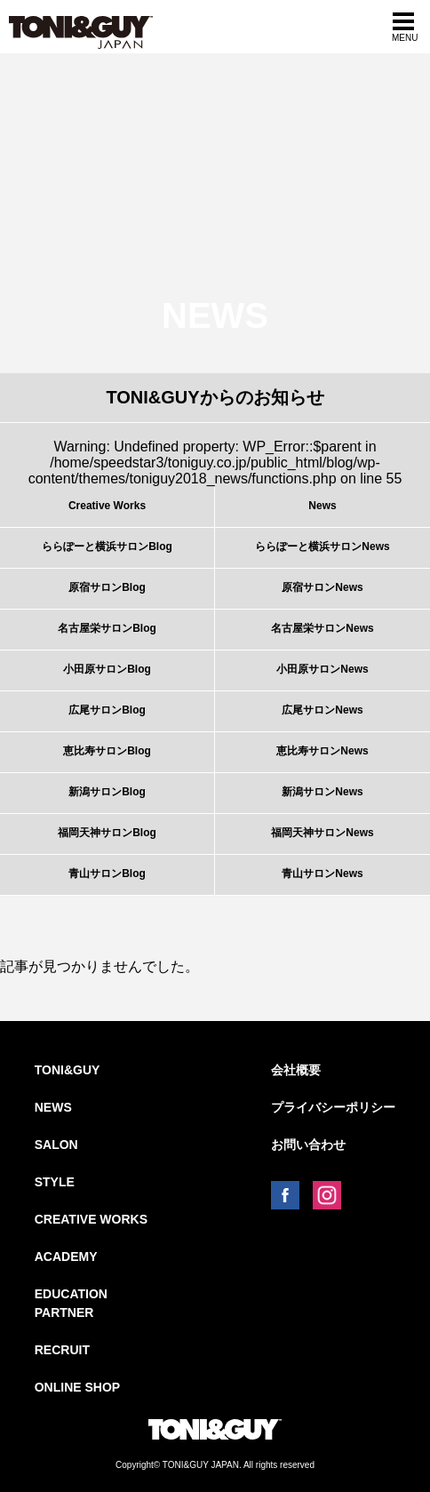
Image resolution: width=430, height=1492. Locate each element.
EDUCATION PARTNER (71, 1303)
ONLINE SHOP (77, 1387)
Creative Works (107, 505)
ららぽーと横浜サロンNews (322, 546)
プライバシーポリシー (333, 1107)
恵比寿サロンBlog (107, 751)
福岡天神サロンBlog (107, 832)
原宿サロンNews (322, 587)
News (322, 505)
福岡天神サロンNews (322, 832)
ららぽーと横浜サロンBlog (107, 546)
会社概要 (296, 1070)
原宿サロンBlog (107, 587)
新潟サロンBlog (107, 792)
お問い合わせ (308, 1144)
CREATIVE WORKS (91, 1219)
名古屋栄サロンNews (322, 628)
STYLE (55, 1182)
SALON (56, 1144)
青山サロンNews (322, 873)
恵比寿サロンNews (322, 751)
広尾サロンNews (322, 710)
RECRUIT (62, 1350)
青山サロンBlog (107, 873)
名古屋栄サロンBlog (107, 628)
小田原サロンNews (322, 669)
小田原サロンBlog (107, 669)
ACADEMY (66, 1256)
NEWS (53, 1107)
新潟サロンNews (322, 792)
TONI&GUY (67, 1070)
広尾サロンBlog (107, 710)
